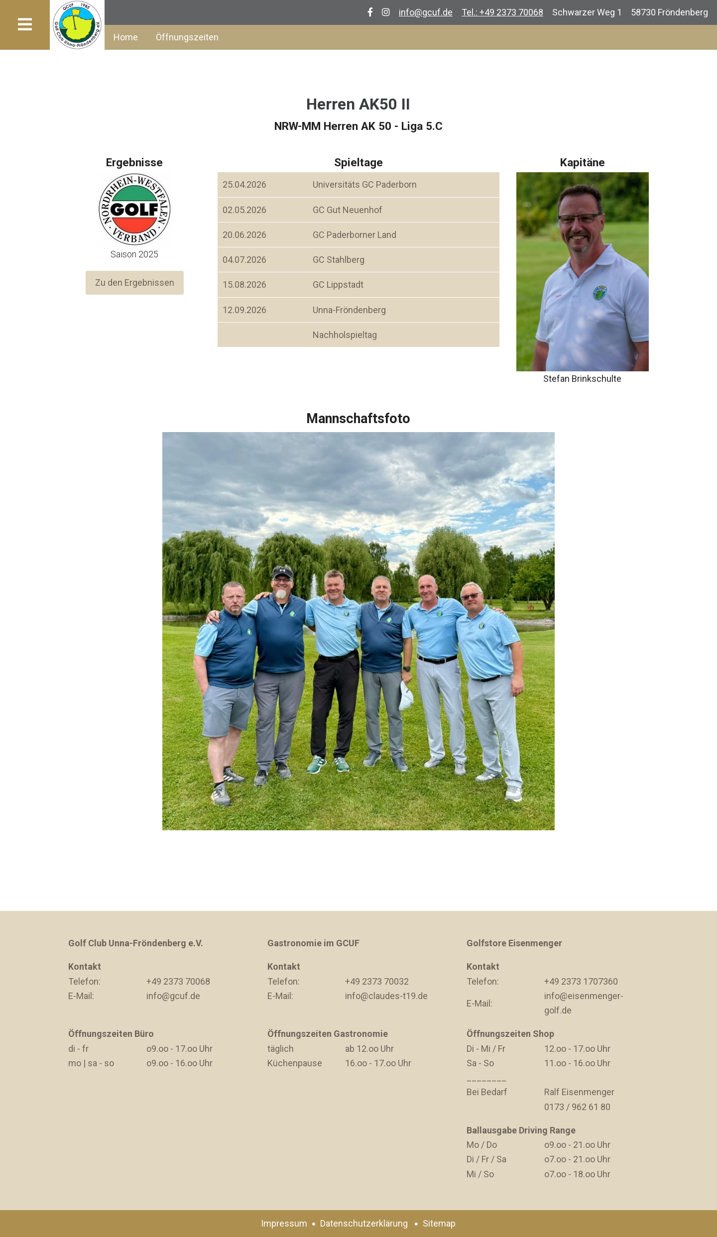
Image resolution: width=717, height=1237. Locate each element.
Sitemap (439, 1223)
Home (126, 37)
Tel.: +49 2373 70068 (502, 12)
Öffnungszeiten (187, 37)
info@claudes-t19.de (386, 996)
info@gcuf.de (426, 12)
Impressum (284, 1223)
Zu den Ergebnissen (134, 283)
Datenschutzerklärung (364, 1223)
